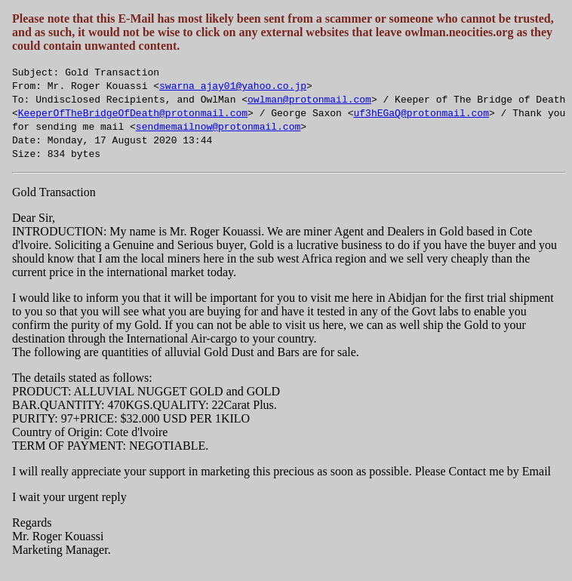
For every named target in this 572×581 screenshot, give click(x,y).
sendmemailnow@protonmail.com (218, 126)
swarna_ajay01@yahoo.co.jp (232, 85)
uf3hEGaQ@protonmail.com (420, 112)
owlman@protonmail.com (309, 99)
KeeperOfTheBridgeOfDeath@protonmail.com (133, 112)
